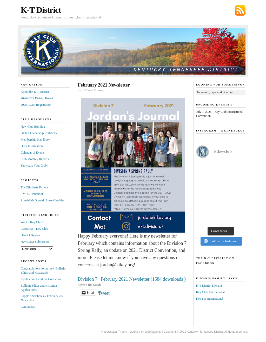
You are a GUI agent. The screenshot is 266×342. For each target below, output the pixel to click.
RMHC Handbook (32, 194)
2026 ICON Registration (36, 105)
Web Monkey (153, 331)
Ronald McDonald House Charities (43, 200)
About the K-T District (35, 92)
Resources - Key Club (34, 229)
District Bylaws (30, 235)
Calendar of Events (33, 152)
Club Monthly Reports (35, 159)
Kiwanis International (209, 298)
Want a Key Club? (32, 222)
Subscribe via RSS (240, 10)
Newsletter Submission (35, 242)
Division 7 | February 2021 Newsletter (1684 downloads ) (132, 279)
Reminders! (28, 306)
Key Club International (210, 292)
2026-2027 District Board (37, 98)
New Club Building (33, 126)
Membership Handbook (35, 139)
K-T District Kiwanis (209, 285)
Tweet (104, 292)
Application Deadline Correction (41, 279)
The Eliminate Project (34, 187)
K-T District (41, 10)
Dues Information (32, 146)
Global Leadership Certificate (39, 133)
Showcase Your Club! (34, 165)
